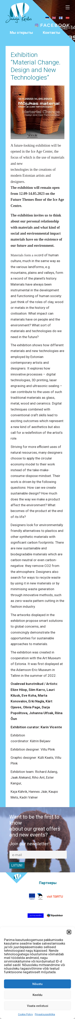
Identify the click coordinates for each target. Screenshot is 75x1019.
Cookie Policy (25, 1014)
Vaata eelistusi (37, 1006)
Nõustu (37, 984)
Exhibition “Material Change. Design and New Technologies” (36, 66)
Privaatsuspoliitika (45, 1014)
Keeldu (37, 995)
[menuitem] (47, 17)
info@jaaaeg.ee (51, 44)
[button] (69, 932)
